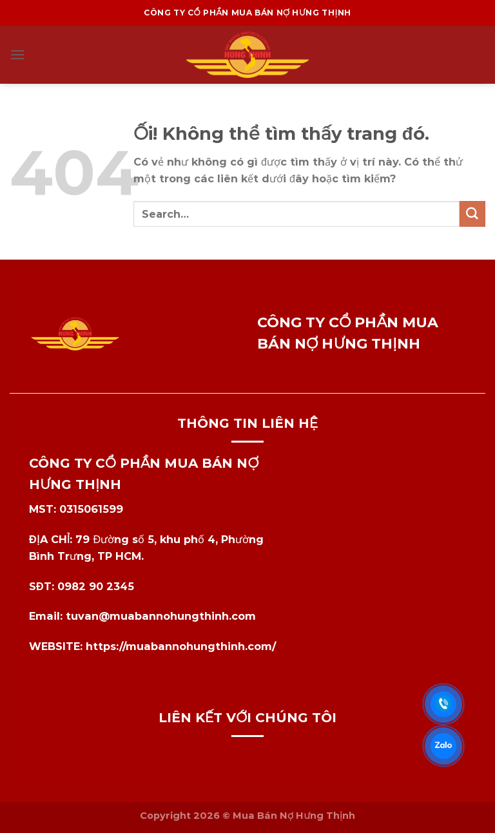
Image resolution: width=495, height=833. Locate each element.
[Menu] (18, 54)
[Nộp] (472, 214)
